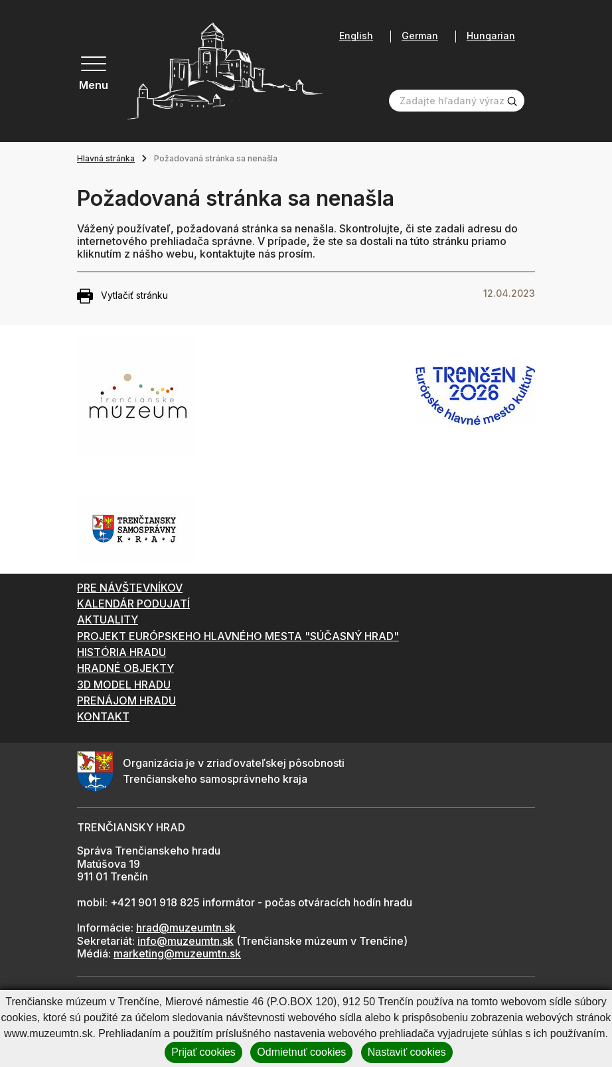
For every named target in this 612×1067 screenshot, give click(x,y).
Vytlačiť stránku (122, 296)
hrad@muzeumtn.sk (186, 927)
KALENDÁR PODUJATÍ (133, 603)
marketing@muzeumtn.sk (177, 953)
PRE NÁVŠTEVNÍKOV (130, 587)
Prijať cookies (203, 1052)
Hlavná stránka (106, 158)
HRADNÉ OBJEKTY (125, 668)
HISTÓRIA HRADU (121, 652)
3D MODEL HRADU (124, 684)
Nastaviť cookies (407, 1052)
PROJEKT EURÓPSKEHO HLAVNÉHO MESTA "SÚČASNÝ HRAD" (238, 636)
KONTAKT (103, 716)
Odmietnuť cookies (301, 1052)
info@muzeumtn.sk (185, 940)
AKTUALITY (107, 619)
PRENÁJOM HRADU (126, 700)
